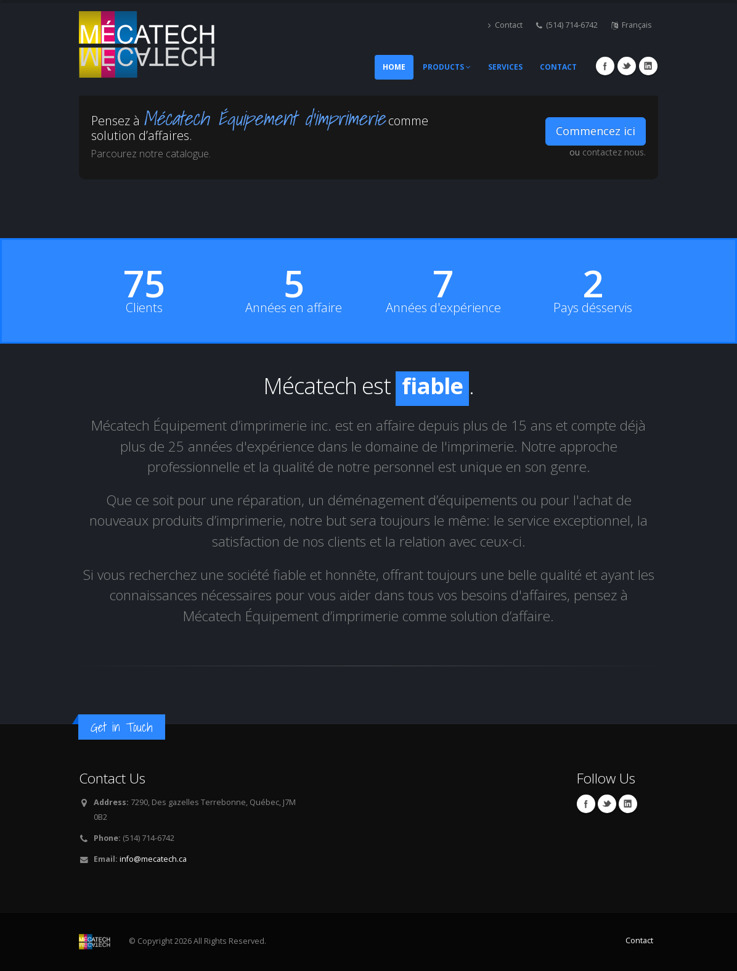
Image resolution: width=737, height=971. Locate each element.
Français (631, 25)
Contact (505, 25)
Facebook (605, 66)
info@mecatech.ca (153, 859)
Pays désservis (592, 308)
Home (394, 67)
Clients (144, 308)
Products (447, 67)
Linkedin (648, 66)
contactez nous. (614, 152)
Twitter (626, 66)
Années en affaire (293, 308)
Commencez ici (595, 130)
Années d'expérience (443, 308)
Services (505, 67)
